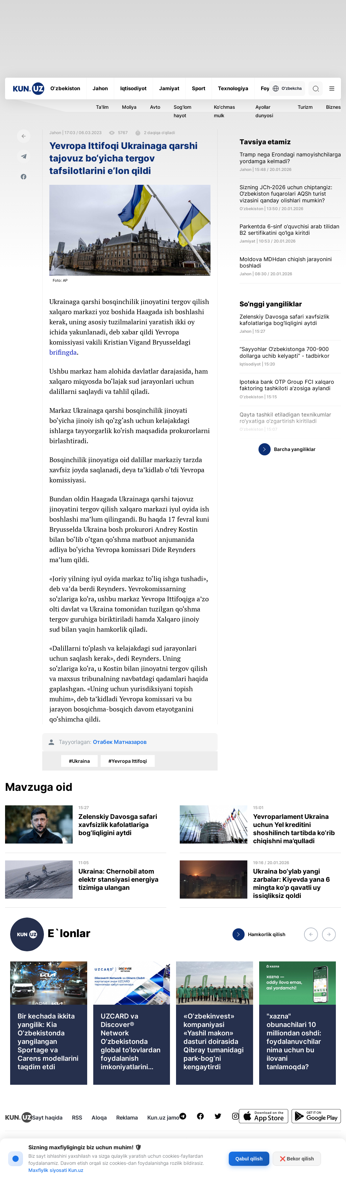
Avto (155, 107)
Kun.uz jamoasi (167, 1117)
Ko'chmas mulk (224, 111)
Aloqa (99, 1117)
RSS (77, 1117)
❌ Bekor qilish (297, 1158)
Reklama (127, 1117)
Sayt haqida (47, 1117)
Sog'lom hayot (182, 111)
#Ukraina (79, 761)
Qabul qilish (249, 1158)
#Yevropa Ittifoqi (127, 761)
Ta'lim (102, 107)
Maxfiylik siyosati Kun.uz (55, 1170)
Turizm (305, 107)
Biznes (333, 107)
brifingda (63, 352)
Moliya (129, 107)
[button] (311, 934)
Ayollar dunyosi (264, 111)
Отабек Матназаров (120, 742)
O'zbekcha (287, 88)
